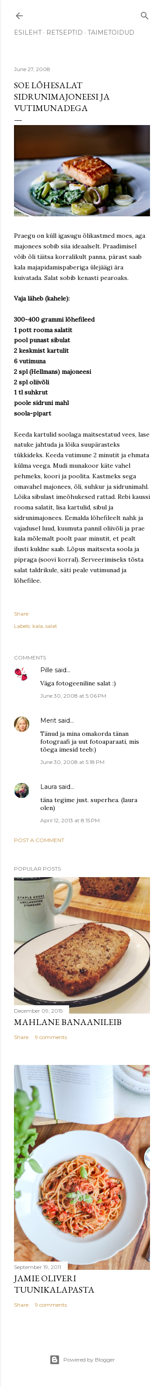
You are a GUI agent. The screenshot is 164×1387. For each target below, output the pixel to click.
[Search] (145, 13)
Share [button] (21, 613)
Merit (48, 720)
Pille (46, 670)
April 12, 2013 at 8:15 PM (70, 820)
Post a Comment (39, 840)
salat (51, 626)
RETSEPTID (64, 32)
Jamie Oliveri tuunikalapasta (54, 1283)
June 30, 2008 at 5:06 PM (73, 695)
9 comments (51, 1037)
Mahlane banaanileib (68, 1022)
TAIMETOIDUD (110, 32)
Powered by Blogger (82, 1360)
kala (37, 626)
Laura (48, 787)
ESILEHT (28, 32)
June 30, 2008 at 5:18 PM (72, 762)
